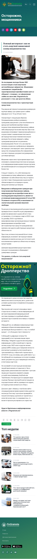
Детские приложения (9, 537)
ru (25, 4)
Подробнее (9, 289)
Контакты (5, 541)
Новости (5, 534)
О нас (4, 530)
